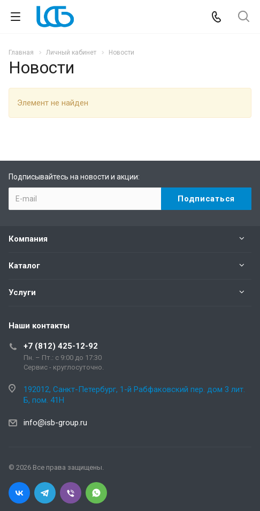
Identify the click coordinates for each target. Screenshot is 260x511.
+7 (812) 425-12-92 (61, 346)
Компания (28, 239)
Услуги (22, 292)
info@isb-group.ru (55, 422)
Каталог (24, 265)
